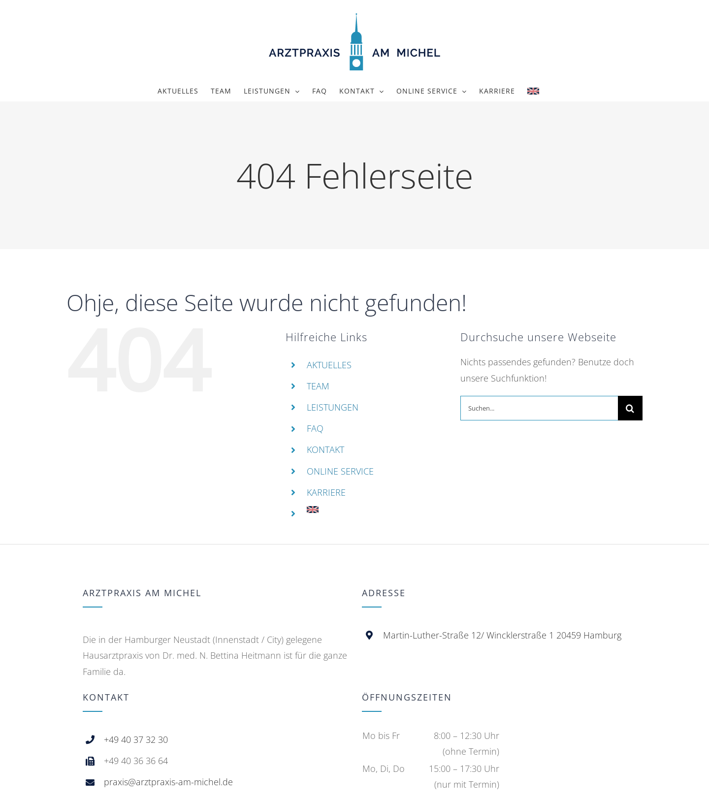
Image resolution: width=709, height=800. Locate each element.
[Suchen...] (539, 408)
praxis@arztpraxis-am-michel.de (168, 782)
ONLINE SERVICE (340, 471)
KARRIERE (326, 492)
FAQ (315, 428)
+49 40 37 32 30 (136, 739)
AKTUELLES (329, 365)
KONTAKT (325, 449)
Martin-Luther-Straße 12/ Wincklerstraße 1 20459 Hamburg (502, 635)
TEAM (318, 386)
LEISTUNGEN (332, 407)
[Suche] (630, 408)
